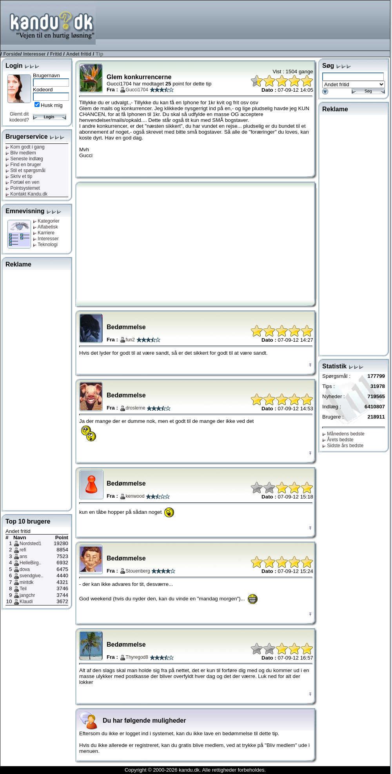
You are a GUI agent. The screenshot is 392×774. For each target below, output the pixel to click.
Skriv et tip (18, 176)
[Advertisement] (361, 24)
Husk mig (52, 105)
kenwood (135, 496)
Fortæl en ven (22, 182)
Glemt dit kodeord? (19, 117)
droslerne (135, 408)
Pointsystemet (22, 188)
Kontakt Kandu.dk (26, 194)
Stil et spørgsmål (25, 170)
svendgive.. (32, 575)
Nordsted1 (30, 543)
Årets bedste (338, 439)
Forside (11, 54)
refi (23, 550)
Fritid (56, 54)
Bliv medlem (20, 153)
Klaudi (26, 601)
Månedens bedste (343, 434)
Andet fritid (78, 54)
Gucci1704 (137, 89)
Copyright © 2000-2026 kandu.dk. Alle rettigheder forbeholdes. (195, 770)
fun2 (130, 340)
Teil (23, 588)
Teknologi (45, 244)
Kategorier (46, 221)
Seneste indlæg (24, 158)
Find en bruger (23, 164)
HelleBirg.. (30, 563)
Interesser (34, 54)
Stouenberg (138, 571)
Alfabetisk (45, 227)
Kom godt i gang (25, 147)
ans (23, 556)
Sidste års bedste (342, 445)
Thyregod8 (137, 657)
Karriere (43, 233)
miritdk (26, 582)
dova (25, 569)
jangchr (27, 595)
